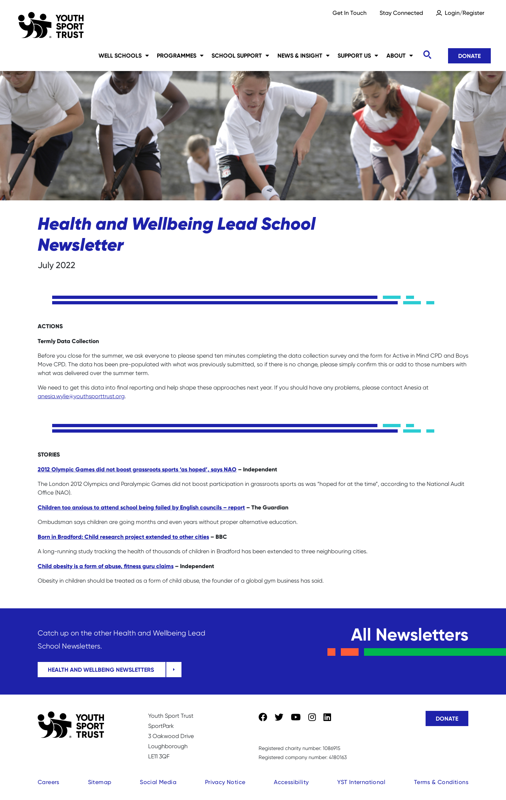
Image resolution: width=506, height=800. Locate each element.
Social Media (158, 782)
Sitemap (100, 782)
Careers (48, 782)
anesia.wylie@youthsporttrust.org (81, 396)
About (399, 55)
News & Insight (303, 55)
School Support (240, 55)
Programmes (180, 55)
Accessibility (291, 782)
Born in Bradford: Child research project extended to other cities (123, 536)
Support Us (358, 55)
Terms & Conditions (441, 782)
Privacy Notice (225, 782)
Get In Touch (350, 12)
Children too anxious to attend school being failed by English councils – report (141, 507)
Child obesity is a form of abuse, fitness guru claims (105, 566)
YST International (361, 782)
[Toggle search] (427, 55)
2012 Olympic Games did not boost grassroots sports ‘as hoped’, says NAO (137, 469)
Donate (469, 55)
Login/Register (464, 12)
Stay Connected (401, 12)
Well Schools (124, 55)
